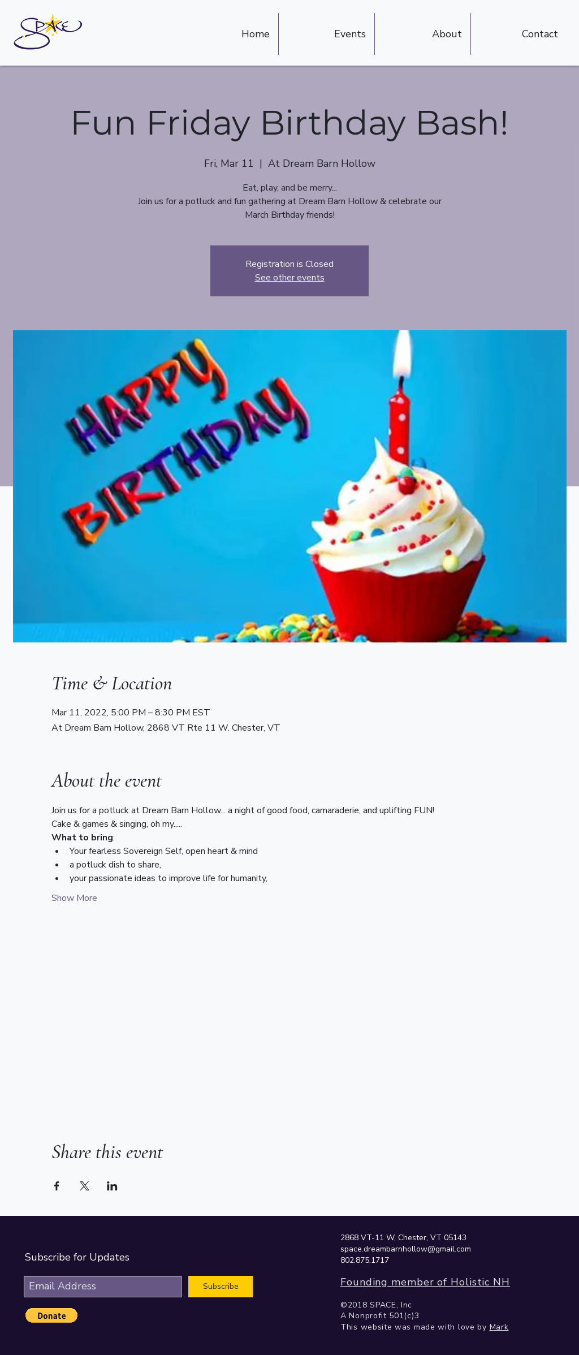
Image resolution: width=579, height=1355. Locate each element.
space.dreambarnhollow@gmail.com (405, 1249)
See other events (290, 277)
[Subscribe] (220, 1286)
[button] (51, 1315)
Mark (499, 1327)
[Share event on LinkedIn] (112, 1185)
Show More (74, 898)
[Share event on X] (84, 1185)
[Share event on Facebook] (56, 1185)
